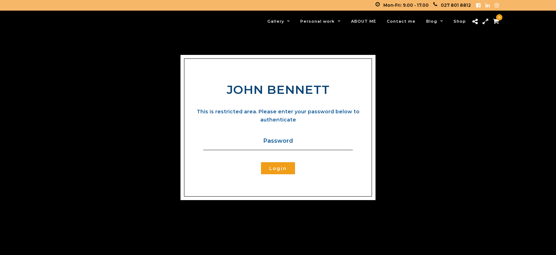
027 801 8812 (452, 5)
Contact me (401, 21)
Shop (460, 21)
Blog (431, 21)
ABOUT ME (363, 21)
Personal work (317, 21)
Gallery (275, 21)
